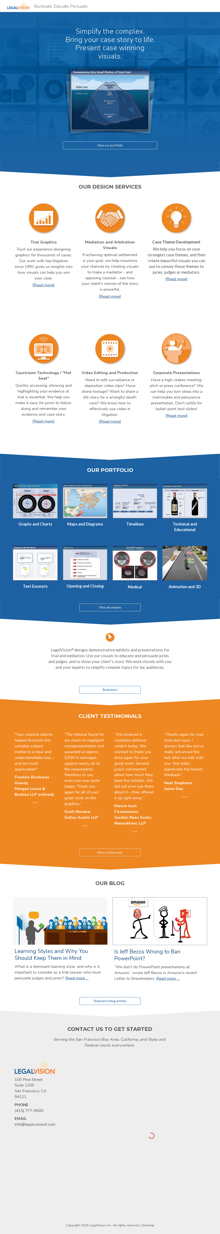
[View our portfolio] (110, 145)
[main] (110, 43)
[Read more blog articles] (110, 1001)
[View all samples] (110, 607)
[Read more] (110, 690)
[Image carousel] (110, 100)
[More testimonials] (110, 852)
